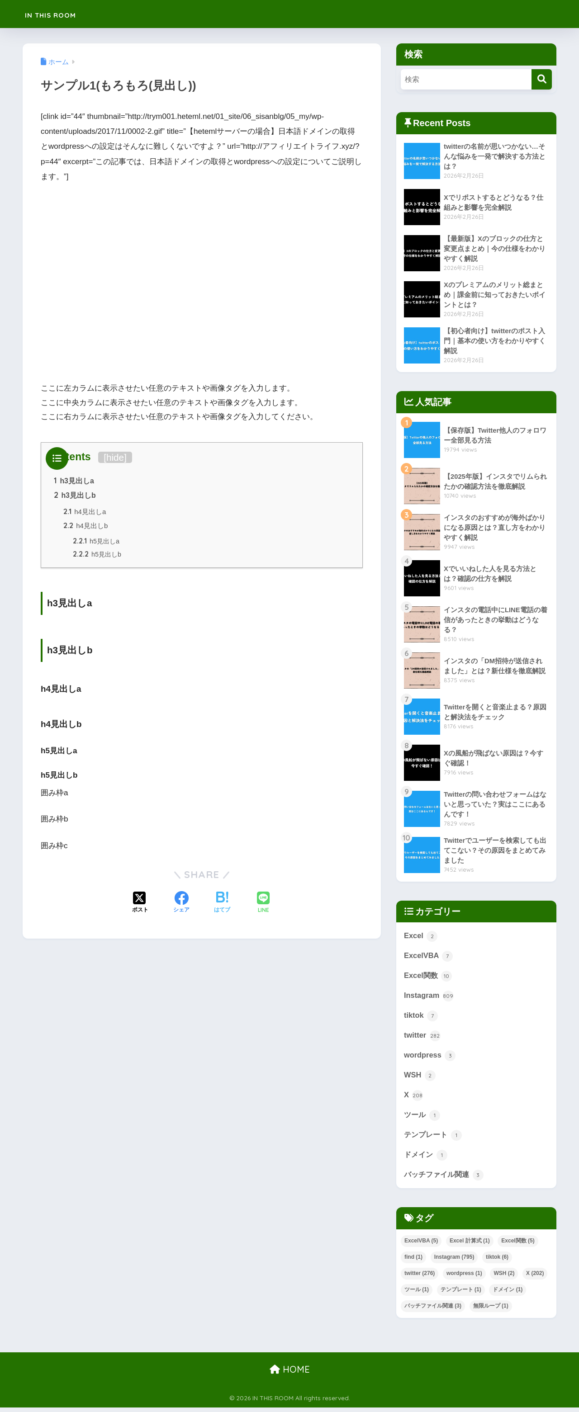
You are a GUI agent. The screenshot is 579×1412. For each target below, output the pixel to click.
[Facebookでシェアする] (181, 905)
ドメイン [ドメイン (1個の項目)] (507, 1293)
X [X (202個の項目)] (535, 1277)
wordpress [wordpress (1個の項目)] (464, 1277)
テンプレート (434, 1138)
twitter (422, 1037)
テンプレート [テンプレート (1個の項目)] (461, 1293)
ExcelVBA (429, 956)
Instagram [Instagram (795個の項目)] (454, 1261)
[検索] (542, 79)
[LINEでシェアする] (263, 905)
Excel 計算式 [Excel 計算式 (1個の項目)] (470, 1245)
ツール (422, 1118)
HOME (290, 1373)
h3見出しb (75, 496)
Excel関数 (428, 976)
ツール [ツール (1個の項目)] (416, 1293)
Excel (421, 936)
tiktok (421, 1017)
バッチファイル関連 (446, 1178)
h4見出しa (85, 513)
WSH (420, 1077)
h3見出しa (74, 481)
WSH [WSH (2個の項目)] (504, 1277)
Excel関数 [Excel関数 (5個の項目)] (517, 1245)
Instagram (429, 997)
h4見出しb (86, 527)
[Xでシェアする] (140, 905)
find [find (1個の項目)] (413, 1261)
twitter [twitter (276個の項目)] (419, 1277)
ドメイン (426, 1158)
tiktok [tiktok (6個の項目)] (497, 1261)
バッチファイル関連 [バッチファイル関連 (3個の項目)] (432, 1310)
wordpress (430, 1057)
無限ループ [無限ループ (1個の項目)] (490, 1310)
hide (115, 457)
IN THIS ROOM (64, 13)
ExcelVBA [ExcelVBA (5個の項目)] (421, 1245)
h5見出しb (98, 556)
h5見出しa (97, 542)
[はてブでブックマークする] (222, 905)
